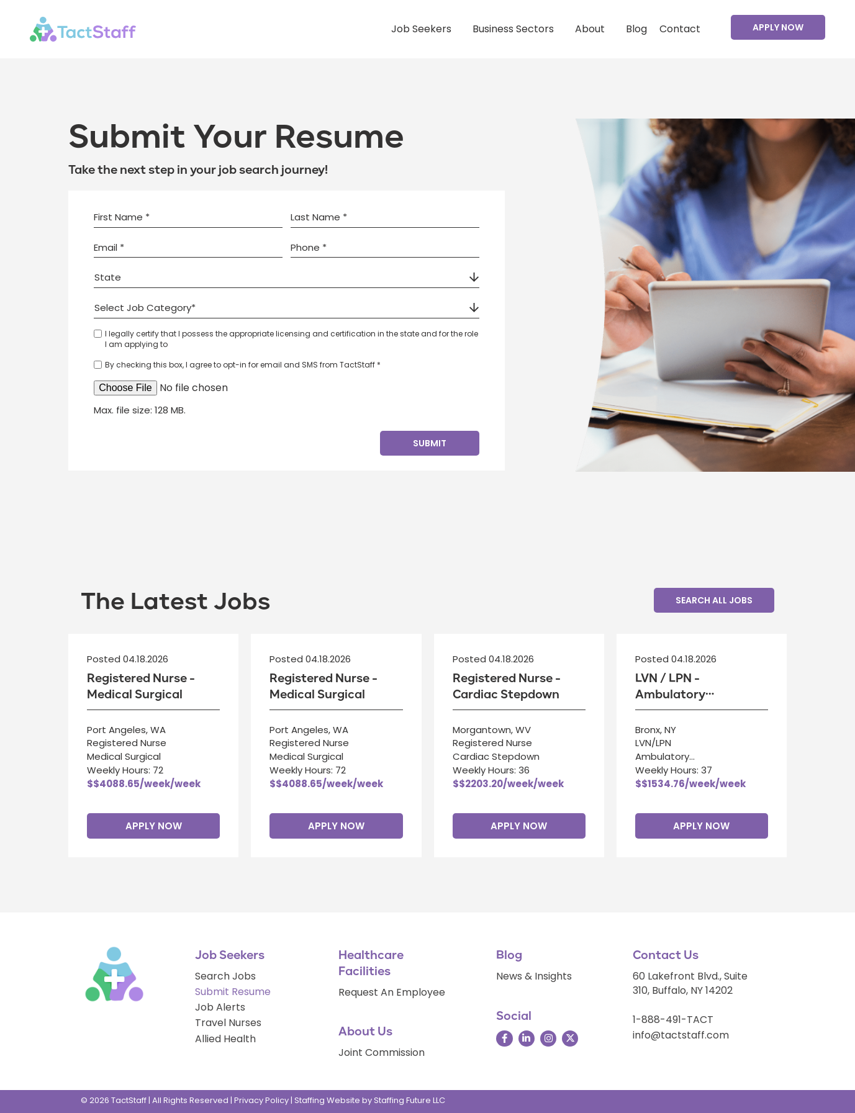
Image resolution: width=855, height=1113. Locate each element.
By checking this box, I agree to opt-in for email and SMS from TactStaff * (243, 364)
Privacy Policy (261, 1100)
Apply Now (153, 825)
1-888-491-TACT (673, 1019)
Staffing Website (327, 1100)
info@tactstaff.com (681, 1035)
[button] (778, 27)
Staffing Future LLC (409, 1100)
